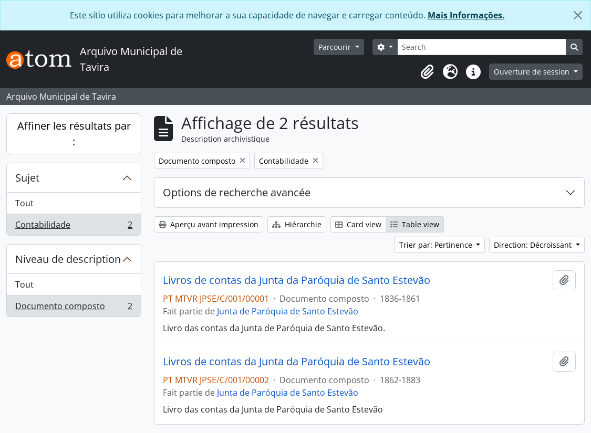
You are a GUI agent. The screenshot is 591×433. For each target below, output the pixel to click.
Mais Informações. (466, 15)
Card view (358, 224)
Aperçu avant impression (208, 224)
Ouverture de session (533, 72)
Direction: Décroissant (534, 245)
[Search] (481, 47)
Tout (24, 203)
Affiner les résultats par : (74, 134)
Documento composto (73, 308)
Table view (414, 224)
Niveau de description (68, 259)
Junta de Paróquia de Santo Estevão (287, 311)
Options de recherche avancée (236, 192)
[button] (427, 71)
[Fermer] (577, 15)
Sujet (27, 178)
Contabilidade (73, 226)
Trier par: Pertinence (436, 245)
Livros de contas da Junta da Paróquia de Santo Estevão (296, 280)
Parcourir (335, 47)
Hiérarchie (297, 224)
